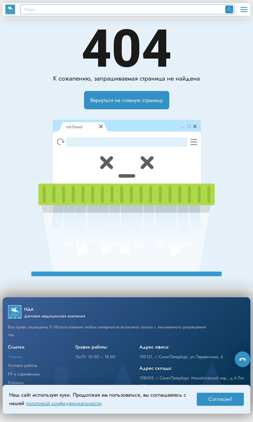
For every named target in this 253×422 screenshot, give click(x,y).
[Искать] (229, 9)
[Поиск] (123, 9)
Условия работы (22, 365)
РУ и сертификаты (24, 374)
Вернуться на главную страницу (126, 100)
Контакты (16, 383)
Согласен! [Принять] (220, 399)
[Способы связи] (242, 359)
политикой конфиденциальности (63, 403)
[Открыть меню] (244, 9)
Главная (15, 357)
